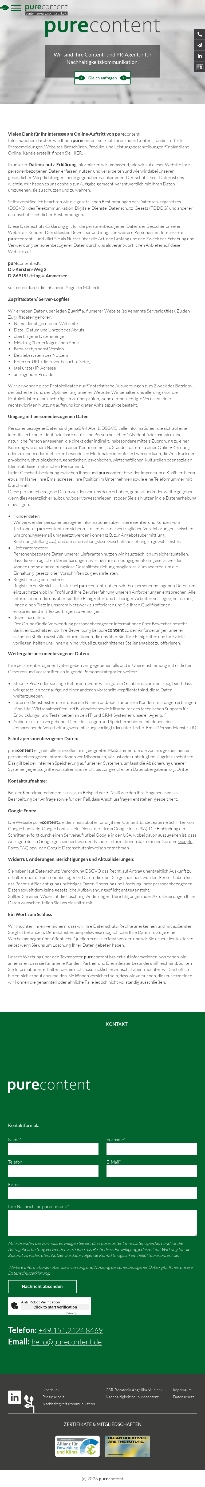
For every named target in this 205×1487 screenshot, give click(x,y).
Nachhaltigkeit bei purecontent (132, 1396)
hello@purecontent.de (157, 1255)
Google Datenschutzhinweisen (76, 847)
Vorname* (116, 1139)
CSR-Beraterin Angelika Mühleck (134, 1389)
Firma (13, 1184)
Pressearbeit (53, 1396)
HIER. (77, 153)
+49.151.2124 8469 (72, 1330)
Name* (14, 1139)
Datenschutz (183, 1396)
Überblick (50, 1389)
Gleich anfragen (103, 77)
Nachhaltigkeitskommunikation (68, 1403)
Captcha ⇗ (77, 1313)
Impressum (182, 1389)
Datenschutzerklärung (28, 1273)
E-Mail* (114, 1162)
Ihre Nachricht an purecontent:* (38, 1206)
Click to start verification (55, 1307)
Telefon (15, 1162)
